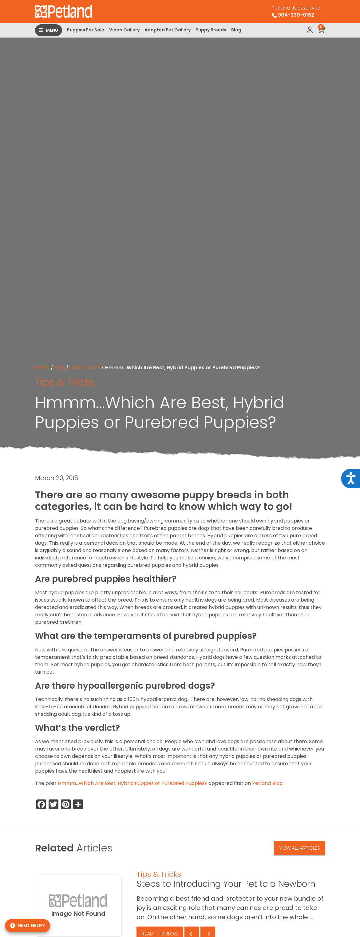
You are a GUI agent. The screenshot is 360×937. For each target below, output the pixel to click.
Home (42, 367)
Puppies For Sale (85, 30)
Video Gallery (124, 30)
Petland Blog (267, 783)
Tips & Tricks (85, 367)
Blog (236, 30)
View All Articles (299, 847)
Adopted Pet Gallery (167, 30)
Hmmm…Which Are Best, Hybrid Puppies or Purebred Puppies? (132, 783)
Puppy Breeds (211, 30)
